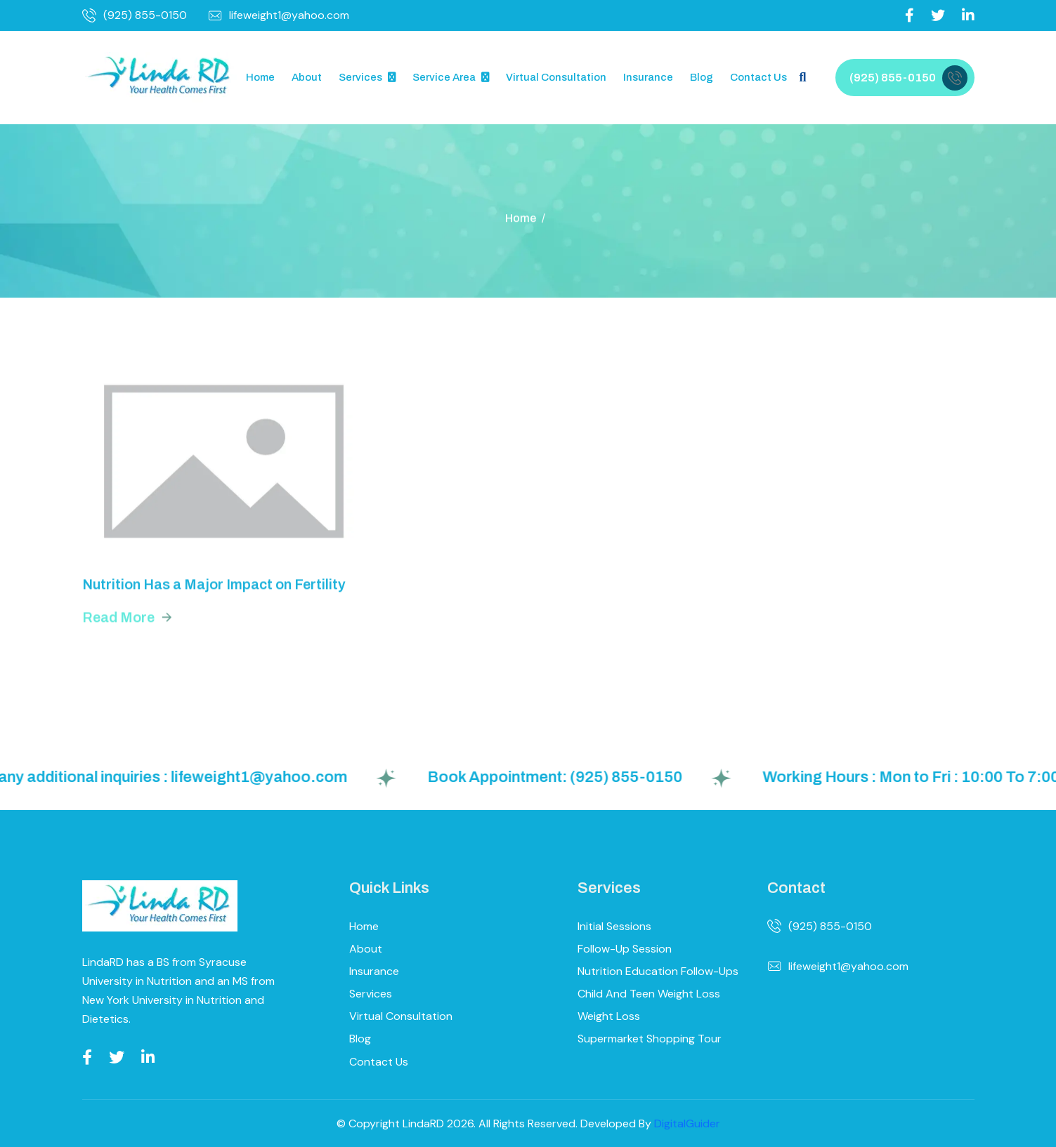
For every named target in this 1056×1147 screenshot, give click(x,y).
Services (360, 77)
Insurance (648, 77)
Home (260, 77)
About (307, 77)
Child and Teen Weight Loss (649, 993)
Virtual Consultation (556, 77)
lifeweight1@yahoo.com (278, 15)
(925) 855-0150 (134, 15)
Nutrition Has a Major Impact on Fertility (214, 587)
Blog (701, 77)
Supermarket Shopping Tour (650, 1038)
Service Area (444, 77)
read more (118, 620)
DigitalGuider (687, 1123)
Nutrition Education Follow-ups (658, 971)
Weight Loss (609, 1016)
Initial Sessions (614, 926)
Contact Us (758, 77)
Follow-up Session (625, 948)
